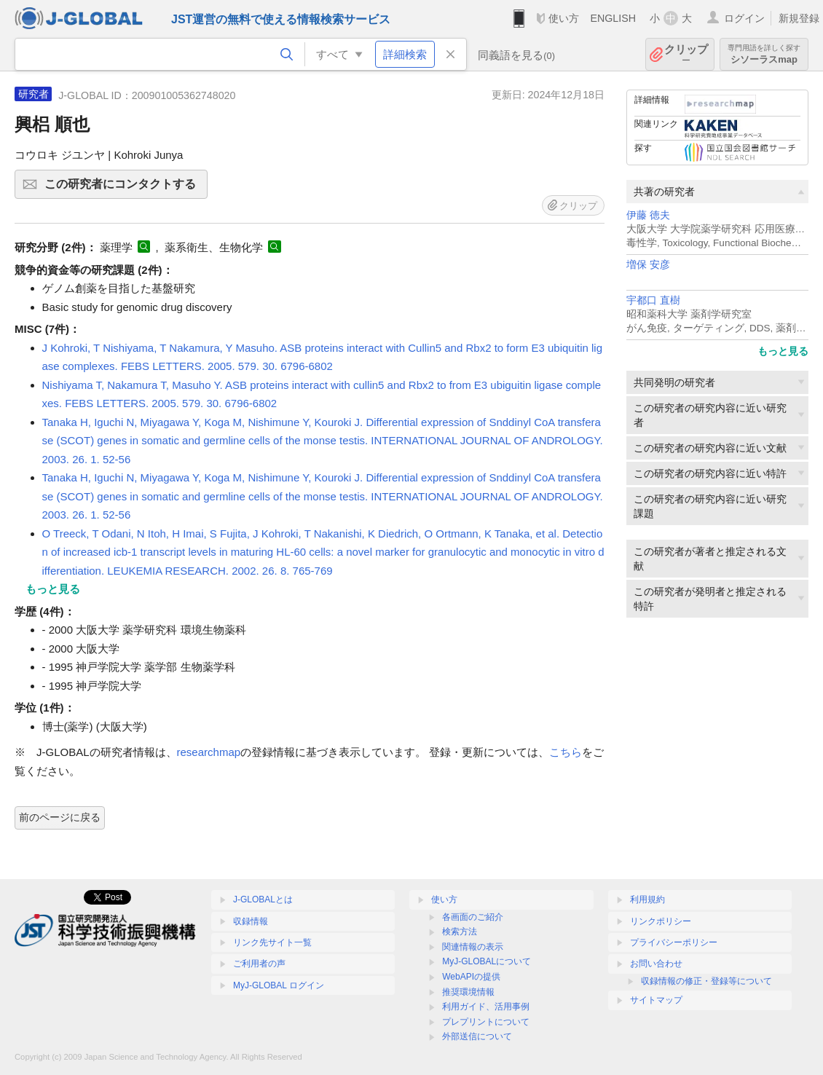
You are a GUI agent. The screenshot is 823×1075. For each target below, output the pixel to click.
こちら (565, 752)
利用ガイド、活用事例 (485, 1006)
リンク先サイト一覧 (272, 942)
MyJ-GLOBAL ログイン (278, 985)
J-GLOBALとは (263, 899)
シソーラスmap (764, 54)
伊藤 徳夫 (648, 215)
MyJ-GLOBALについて (486, 961)
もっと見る (782, 351)
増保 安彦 (648, 264)
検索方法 (459, 931)
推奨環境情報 (468, 992)
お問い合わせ (656, 963)
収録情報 (250, 921)
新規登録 (799, 18)
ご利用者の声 (259, 963)
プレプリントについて (485, 1022)
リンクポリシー (660, 921)
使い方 (563, 18)
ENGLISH (613, 18)
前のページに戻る (60, 817)
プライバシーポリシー (673, 942)
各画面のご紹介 (472, 917)
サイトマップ (656, 1000)
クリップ (686, 54)
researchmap (209, 752)
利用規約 (647, 899)
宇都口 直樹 (653, 300)
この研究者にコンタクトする (124, 189)
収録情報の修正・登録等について (706, 981)
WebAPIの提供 (471, 977)
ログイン (744, 18)
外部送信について (477, 1036)
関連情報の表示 (472, 947)
